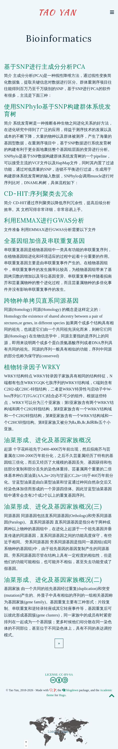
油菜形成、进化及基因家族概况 (47, 440)
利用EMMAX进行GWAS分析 (44, 220)
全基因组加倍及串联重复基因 (44, 241)
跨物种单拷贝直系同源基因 (41, 300)
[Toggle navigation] (112, 12)
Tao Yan (57, 12)
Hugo (62, 695)
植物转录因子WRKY (32, 367)
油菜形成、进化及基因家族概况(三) (53, 506)
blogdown (72, 690)
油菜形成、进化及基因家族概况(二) (53, 580)
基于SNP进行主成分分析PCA (44, 66)
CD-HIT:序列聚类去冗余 (39, 193)
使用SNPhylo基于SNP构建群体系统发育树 (57, 110)
